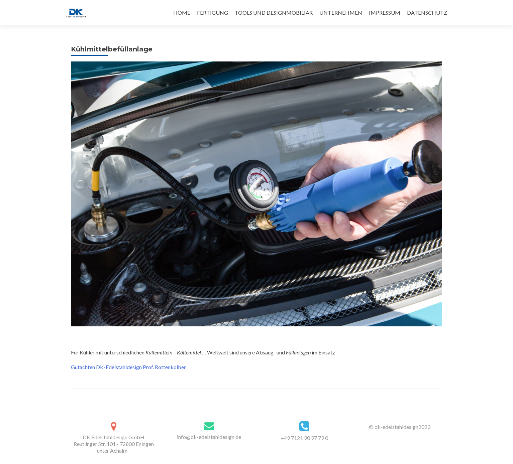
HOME (181, 12)
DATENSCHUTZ (427, 12)
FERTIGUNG (212, 12)
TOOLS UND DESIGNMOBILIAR (274, 12)
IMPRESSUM (384, 12)
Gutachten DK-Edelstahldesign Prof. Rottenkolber (128, 367)
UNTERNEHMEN (340, 12)
